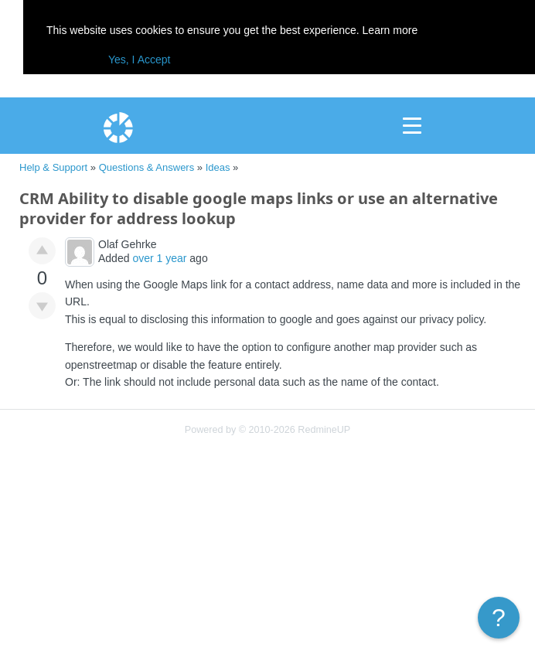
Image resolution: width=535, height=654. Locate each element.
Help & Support (53, 167)
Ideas (218, 167)
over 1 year (159, 258)
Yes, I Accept (139, 59)
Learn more (390, 30)
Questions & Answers (147, 167)
